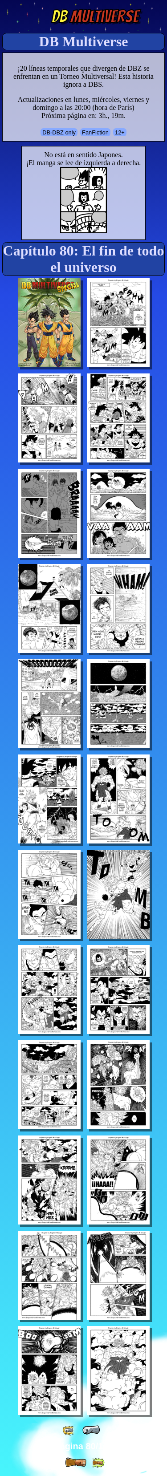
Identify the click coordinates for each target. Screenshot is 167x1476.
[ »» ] (98, 1462)
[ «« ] (69, 1430)
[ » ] (75, 1463)
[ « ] (91, 1430)
